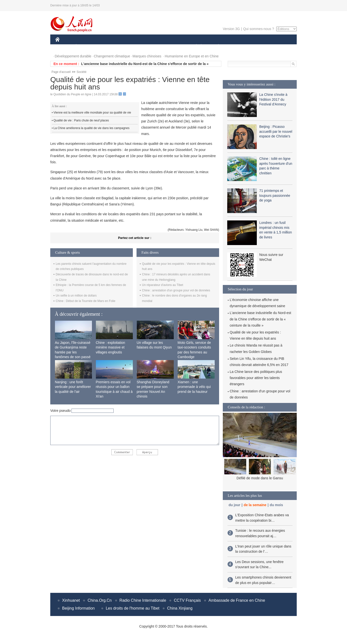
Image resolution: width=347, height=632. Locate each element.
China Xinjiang (179, 608)
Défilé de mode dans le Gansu (260, 478)
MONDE (107, 46)
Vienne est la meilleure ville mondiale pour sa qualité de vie (92, 112)
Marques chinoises (147, 56)
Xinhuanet (71, 600)
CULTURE (172, 46)
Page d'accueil (61, 72)
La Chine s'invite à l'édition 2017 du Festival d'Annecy (273, 99)
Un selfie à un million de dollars (76, 295)
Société (82, 72)
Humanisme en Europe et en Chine (192, 56)
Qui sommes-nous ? (258, 29)
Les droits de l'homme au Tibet (132, 608)
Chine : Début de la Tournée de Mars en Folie (85, 301)
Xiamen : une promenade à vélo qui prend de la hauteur (194, 387)
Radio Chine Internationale (143, 600)
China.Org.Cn (99, 600)
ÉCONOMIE (85, 46)
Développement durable (73, 56)
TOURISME (256, 46)
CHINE (64, 46)
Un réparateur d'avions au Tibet (162, 285)
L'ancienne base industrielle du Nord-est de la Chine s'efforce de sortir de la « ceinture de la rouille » (260, 319)
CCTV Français (187, 600)
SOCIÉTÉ (194, 46)
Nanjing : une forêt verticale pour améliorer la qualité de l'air (73, 387)
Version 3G (231, 29)
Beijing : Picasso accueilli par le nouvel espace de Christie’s (275, 131)
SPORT (235, 46)
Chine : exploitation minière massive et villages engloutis (110, 347)
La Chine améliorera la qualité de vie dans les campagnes (91, 128)
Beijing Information (78, 608)
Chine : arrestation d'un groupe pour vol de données (176, 290)
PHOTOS (279, 46)
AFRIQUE (128, 46)
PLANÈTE (216, 46)
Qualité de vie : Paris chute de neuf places (81, 120)
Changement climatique (112, 56)
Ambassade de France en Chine (236, 600)
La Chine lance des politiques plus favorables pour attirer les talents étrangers (256, 378)
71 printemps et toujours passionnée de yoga (274, 195)
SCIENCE (150, 46)
